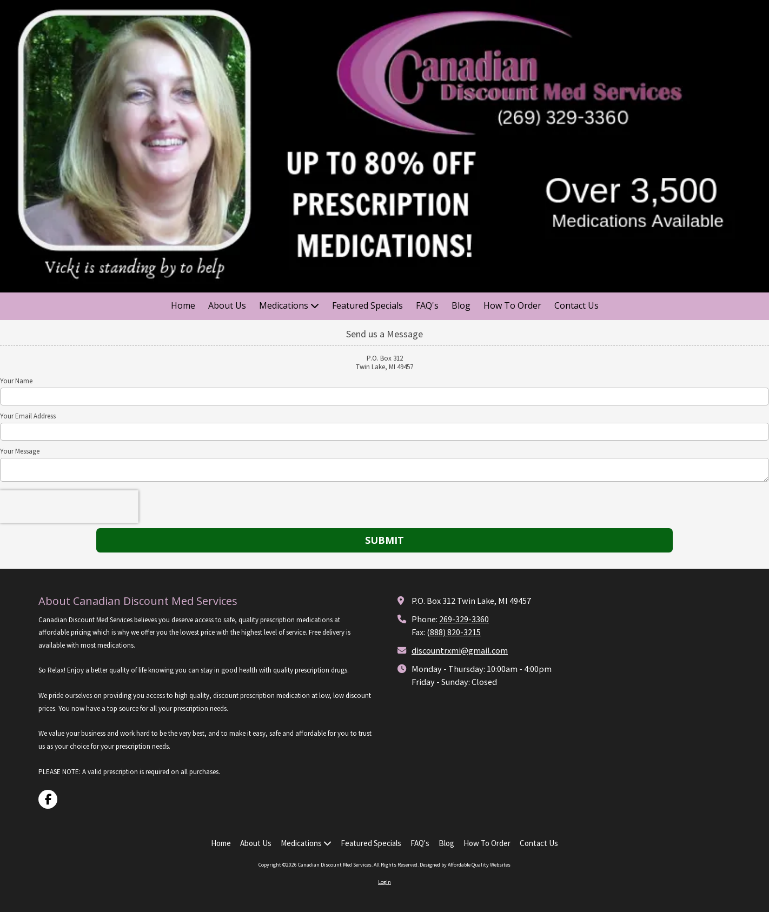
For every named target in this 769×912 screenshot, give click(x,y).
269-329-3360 (464, 619)
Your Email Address (28, 416)
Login (384, 882)
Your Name (16, 381)
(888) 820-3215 (454, 632)
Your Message (19, 451)
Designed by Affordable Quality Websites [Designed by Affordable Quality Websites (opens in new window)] (465, 864)
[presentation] (69, 506)
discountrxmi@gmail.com (460, 650)
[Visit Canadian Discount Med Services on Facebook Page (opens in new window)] (47, 799)
